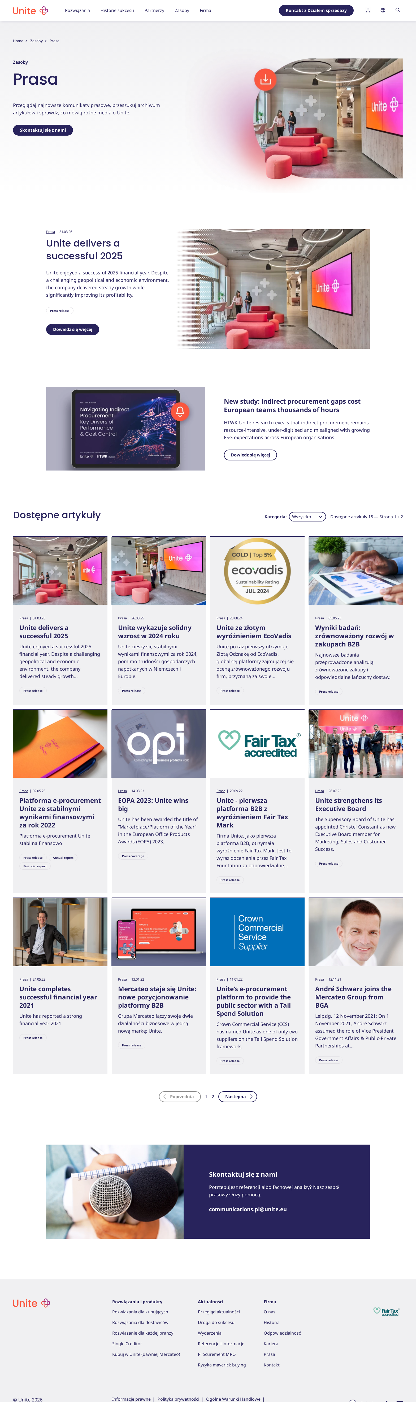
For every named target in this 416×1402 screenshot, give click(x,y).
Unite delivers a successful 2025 (84, 249)
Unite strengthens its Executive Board (348, 804)
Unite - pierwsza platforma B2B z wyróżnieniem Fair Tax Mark (252, 812)
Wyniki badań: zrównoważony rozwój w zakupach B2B (354, 635)
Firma (270, 1302)
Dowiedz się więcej (72, 329)
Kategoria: (276, 517)
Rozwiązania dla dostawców (140, 1322)
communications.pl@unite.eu (248, 1209)
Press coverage (133, 856)
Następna (239, 1096)
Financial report (35, 866)
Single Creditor (127, 1344)
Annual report (63, 858)
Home (18, 40)
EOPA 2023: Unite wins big (153, 804)
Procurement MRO (217, 1354)
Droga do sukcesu (216, 1322)
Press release (60, 311)
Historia (272, 1322)
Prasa (50, 231)
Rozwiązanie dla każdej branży (142, 1333)
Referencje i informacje (221, 1344)
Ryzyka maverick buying (222, 1365)
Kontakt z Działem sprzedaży (316, 10)
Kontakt (272, 1365)
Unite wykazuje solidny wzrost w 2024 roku (155, 631)
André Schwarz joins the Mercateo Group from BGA (353, 997)
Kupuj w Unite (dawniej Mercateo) (146, 1354)
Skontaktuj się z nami (43, 130)
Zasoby (36, 40)
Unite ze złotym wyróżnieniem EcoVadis (253, 631)
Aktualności (210, 1302)
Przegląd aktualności (219, 1312)
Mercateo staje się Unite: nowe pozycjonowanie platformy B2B (157, 997)
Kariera (271, 1344)
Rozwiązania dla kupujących (140, 1312)
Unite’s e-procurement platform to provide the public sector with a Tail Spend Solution (253, 1001)
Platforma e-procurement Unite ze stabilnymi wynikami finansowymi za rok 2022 (60, 812)
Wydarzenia (210, 1333)
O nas (269, 1312)
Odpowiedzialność (282, 1333)
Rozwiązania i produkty (137, 1302)
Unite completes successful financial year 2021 (58, 997)
